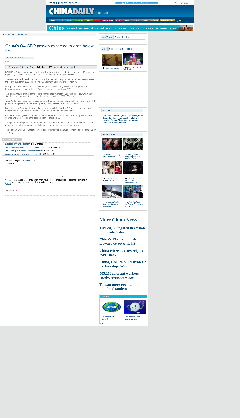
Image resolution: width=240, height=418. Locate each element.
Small (72, 67)
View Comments (32, 161)
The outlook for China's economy (17, 144)
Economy (22, 34)
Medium (64, 67)
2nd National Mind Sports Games (132, 318)
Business (79, 20)
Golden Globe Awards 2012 (110, 179)
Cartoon (154, 20)
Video (127, 20)
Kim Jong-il (107, 116)
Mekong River (116, 120)
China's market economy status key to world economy (25, 147)
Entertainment (107, 20)
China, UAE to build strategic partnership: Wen (122, 264)
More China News (118, 219)
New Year (113, 118)
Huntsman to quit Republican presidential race (133, 180)
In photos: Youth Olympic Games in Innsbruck (111, 204)
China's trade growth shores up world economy (23, 151)
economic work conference (114, 122)
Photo (118, 20)
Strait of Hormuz (131, 120)
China (61, 20)
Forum (145, 20)
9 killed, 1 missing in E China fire (111, 155)
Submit (8, 186)
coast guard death (125, 118)
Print (31, 67)
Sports (89, 20)
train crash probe (129, 116)
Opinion (136, 20)
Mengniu (117, 116)
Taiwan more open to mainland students (115, 286)
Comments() (16, 67)
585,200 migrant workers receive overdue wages (119, 275)
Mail (43, 67)
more (102, 323)
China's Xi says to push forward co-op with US (117, 241)
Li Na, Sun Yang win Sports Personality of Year (134, 204)
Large (56, 67)
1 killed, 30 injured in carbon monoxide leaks (122, 230)
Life (96, 20)
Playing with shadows (112, 68)
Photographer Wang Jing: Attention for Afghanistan (133, 156)
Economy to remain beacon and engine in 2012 (23, 154)
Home (53, 20)
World (69, 20)
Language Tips (167, 20)
